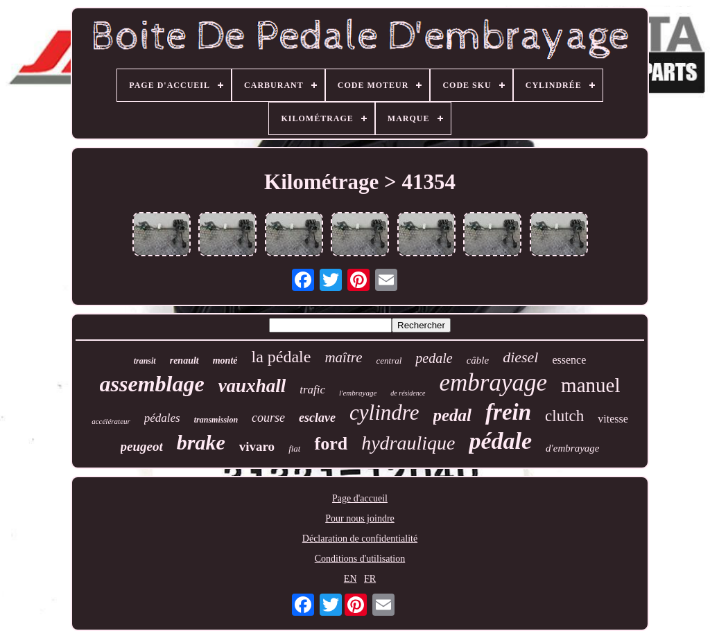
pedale (433, 358)
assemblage (152, 383)
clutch (564, 416)
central (389, 360)
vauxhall (252, 385)
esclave (317, 418)
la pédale (281, 357)
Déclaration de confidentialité (359, 538)
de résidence (407, 393)
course (268, 418)
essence (569, 360)
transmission (216, 420)
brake (201, 442)
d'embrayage (572, 448)
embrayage (494, 382)
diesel (520, 357)
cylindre (384, 412)
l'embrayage (357, 393)
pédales (162, 418)
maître (343, 357)
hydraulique (408, 443)
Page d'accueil (360, 498)
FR (370, 579)
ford (330, 444)
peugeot (142, 446)
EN (350, 579)
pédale (500, 441)
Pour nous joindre (360, 518)
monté (225, 360)
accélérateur (111, 421)
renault (184, 360)
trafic (312, 389)
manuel (590, 385)
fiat (294, 448)
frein (508, 412)
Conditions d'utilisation (360, 558)
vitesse (613, 419)
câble (478, 360)
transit (145, 361)
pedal (452, 415)
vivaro (257, 446)
